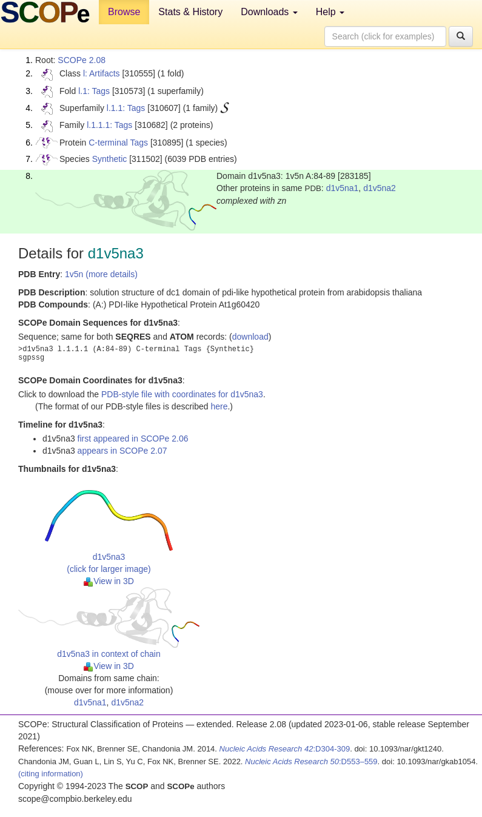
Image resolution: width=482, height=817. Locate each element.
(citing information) (50, 773)
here (218, 406)
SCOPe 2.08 (81, 60)
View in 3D (109, 581)
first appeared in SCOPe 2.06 (133, 438)
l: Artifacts (101, 73)
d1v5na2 (379, 188)
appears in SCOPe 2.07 (122, 451)
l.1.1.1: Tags (109, 125)
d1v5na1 (342, 188)
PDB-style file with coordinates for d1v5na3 (182, 394)
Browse (124, 12)
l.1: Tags (94, 91)
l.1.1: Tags (126, 108)
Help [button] (330, 12)
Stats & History (190, 12)
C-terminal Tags (118, 142)
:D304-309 (284, 748)
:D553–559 (311, 761)
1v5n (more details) (101, 274)
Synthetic (109, 159)
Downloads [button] (269, 12)
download (250, 336)
